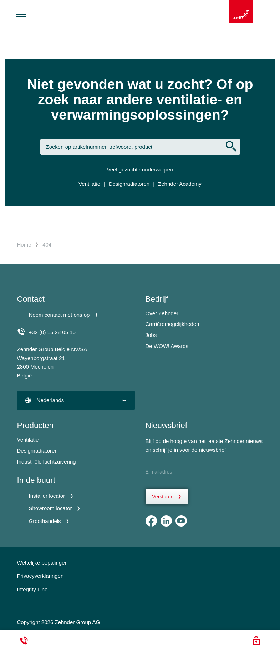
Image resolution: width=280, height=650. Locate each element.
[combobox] (76, 400)
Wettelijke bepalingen (42, 563)
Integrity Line (32, 589)
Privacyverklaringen (40, 576)
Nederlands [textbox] (50, 400)
